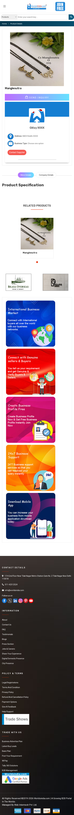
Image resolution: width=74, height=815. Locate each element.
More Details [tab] (26, 175)
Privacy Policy (8, 692)
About (4, 620)
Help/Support (7, 712)
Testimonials (7, 634)
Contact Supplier (17, 152)
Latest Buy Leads (9, 746)
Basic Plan (6, 751)
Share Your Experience (11, 654)
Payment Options (9, 702)
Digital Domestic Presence (13, 658)
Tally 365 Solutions (10, 765)
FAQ (4, 629)
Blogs (4, 639)
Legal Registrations (10, 682)
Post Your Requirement (12, 756)
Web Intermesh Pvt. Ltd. (25, 805)
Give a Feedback (9, 707)
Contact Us (6, 625)
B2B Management (9, 770)
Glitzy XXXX (37, 127)
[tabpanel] (37, 236)
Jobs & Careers (8, 649)
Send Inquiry (37, 97)
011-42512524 (11, 584)
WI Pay (5, 761)
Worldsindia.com (42, 798)
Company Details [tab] (46, 175)
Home (4, 24)
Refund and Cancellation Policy (15, 697)
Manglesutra (30, 252)
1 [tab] (37, 262)
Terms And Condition (11, 687)
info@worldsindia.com (14, 590)
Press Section (8, 644)
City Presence (8, 663)
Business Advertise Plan (12, 741)
